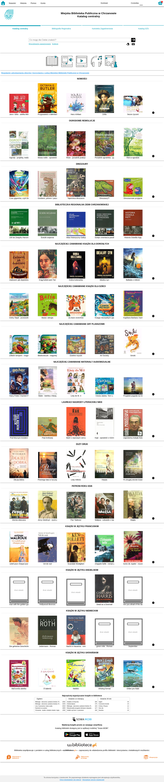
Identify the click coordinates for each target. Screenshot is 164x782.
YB (121, 3)
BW (116, 3)
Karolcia (101, 710)
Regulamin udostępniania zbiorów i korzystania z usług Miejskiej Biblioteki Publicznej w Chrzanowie (45, 73)
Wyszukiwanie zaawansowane (40, 44)
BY (126, 3)
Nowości (12, 3)
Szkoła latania (71, 704)
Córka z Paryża (103, 706)
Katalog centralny (20, 29)
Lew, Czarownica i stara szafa (43, 706)
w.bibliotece (69, 750)
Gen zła (101, 708)
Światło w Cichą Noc (73, 702)
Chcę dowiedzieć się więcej (70, 780)
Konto (43, 3)
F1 (145, 3)
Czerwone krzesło (104, 704)
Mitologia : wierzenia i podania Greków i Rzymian (49, 702)
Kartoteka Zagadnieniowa (102, 29)
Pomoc (33, 3)
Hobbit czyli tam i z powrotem (75, 710)
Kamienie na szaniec (41, 708)
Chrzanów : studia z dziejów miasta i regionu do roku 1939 (52, 710)
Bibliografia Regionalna (61, 29)
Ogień (100, 702)
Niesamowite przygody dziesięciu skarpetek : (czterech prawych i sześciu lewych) (90, 708)
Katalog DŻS (143, 29)
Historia (23, 3)
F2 (151, 3)
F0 (141, 3)
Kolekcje (55, 44)
